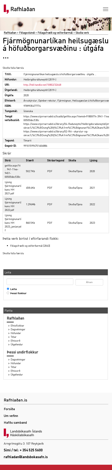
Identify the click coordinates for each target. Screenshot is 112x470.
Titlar (14, 336)
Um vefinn (11, 415)
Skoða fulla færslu (13, 67)
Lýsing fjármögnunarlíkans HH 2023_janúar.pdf (13, 222)
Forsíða (9, 409)
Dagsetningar (18, 329)
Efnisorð (15, 340)
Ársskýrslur (30, 100)
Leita (13, 289)
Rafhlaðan (22, 9)
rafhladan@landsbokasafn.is (26, 457)
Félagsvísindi (27, 32)
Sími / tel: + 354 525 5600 (23, 450)
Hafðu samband (15, 422)
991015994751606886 (35, 145)
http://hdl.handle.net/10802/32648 (42, 84)
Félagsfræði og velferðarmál (55, 32)
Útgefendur (17, 344)
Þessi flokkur (17, 293)
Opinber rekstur (47, 100)
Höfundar (16, 333)
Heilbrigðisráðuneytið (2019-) (39, 79)
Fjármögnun (64, 100)
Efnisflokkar (17, 325)
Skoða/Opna (75, 171)
